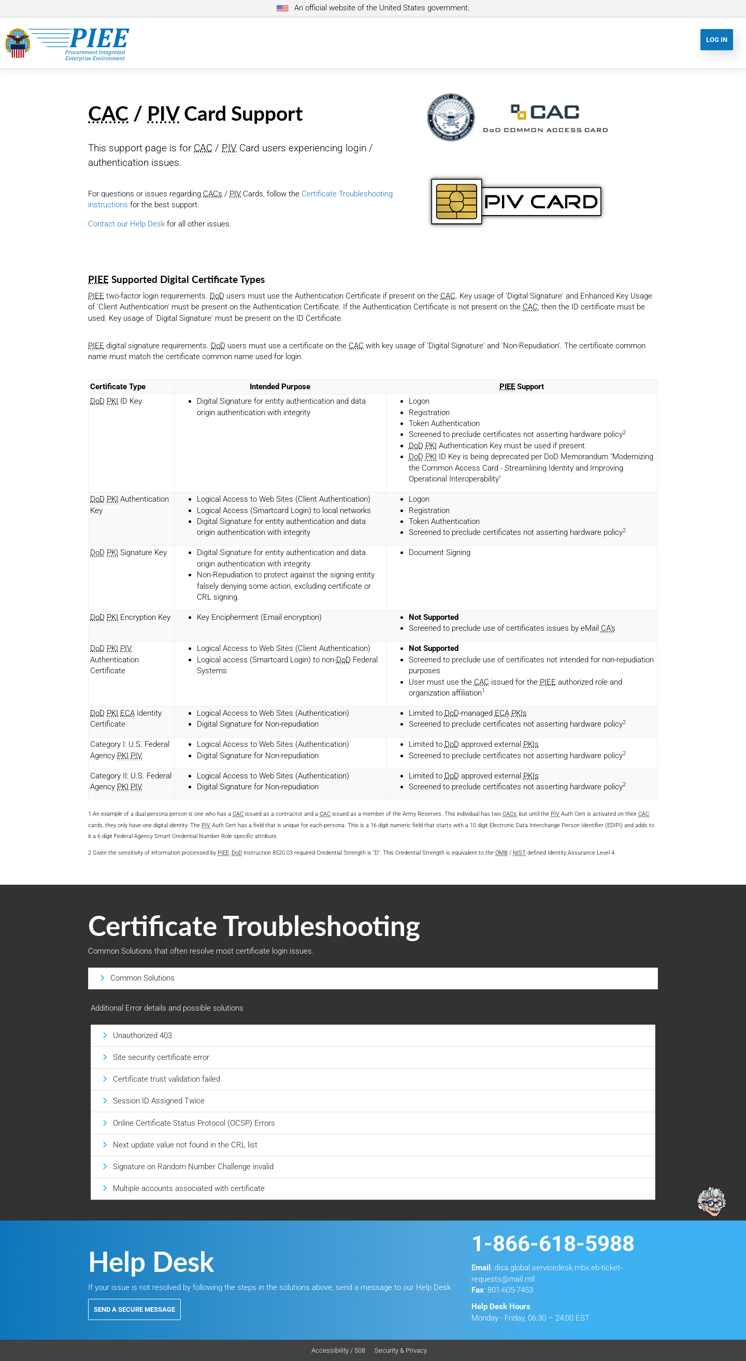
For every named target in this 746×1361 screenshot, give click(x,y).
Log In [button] (716, 40)
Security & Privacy (401, 1350)
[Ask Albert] (711, 1114)
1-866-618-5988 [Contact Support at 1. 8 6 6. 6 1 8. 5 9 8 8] (553, 1243)
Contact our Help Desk (126, 224)
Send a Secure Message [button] (134, 1309)
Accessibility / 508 (338, 1350)
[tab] (373, 978)
